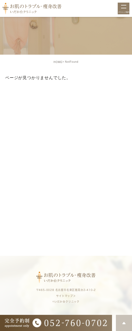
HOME (58, 62)
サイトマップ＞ (66, 296)
